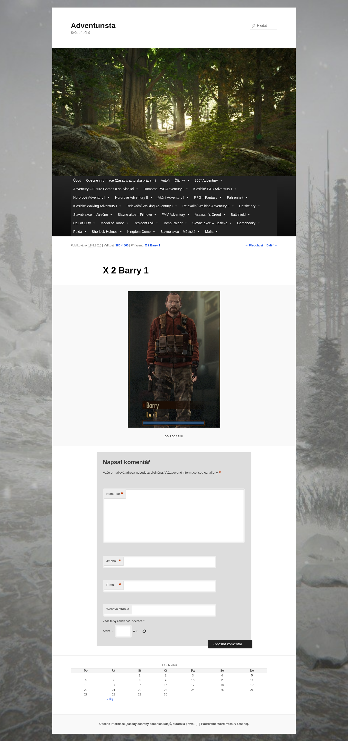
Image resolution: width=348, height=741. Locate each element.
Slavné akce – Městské (180, 231)
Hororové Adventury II (134, 197)
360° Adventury (209, 180)
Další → (271, 245)
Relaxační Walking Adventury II (208, 206)
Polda (80, 231)
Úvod (77, 180)
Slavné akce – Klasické (212, 223)
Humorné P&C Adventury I (166, 189)
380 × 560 (121, 245)
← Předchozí (254, 245)
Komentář (114, 493)
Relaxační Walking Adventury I (152, 206)
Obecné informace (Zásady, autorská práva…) (121, 180)
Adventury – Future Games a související (106, 189)
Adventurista (93, 25)
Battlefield (240, 214)
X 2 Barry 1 (152, 245)
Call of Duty (84, 223)
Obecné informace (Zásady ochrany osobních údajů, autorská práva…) (148, 724)
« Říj (110, 699)
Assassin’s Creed (210, 214)
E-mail (113, 585)
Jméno (113, 561)
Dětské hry (249, 206)
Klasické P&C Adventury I (215, 189)
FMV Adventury (176, 214)
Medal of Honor (115, 223)
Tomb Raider (175, 223)
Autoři (165, 180)
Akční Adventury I (173, 197)
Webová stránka (117, 609)
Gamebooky (248, 223)
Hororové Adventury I (91, 197)
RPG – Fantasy (208, 197)
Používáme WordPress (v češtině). (225, 724)
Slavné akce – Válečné (93, 214)
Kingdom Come (141, 231)
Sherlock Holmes (107, 231)
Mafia (211, 231)
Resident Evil (146, 223)
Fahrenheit (237, 197)
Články (182, 180)
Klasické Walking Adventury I (97, 206)
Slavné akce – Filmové (137, 214)
